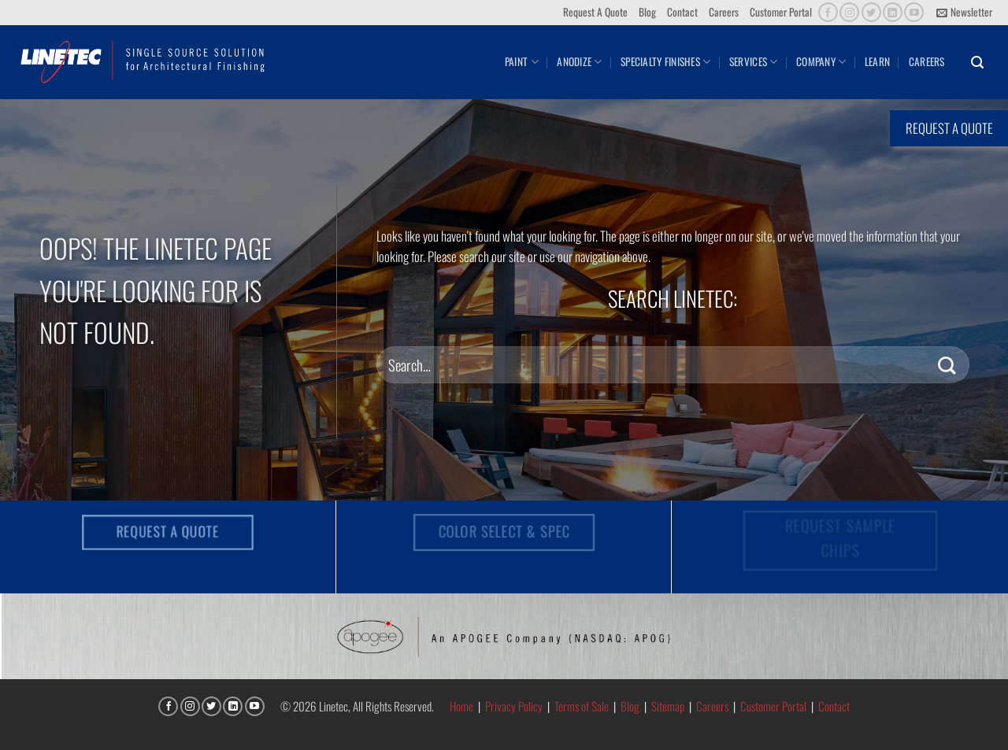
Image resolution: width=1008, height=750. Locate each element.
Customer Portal (781, 12)
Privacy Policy (514, 706)
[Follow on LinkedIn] (892, 12)
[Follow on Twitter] (871, 12)
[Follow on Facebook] (828, 12)
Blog (647, 12)
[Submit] (946, 364)
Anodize (579, 61)
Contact (682, 12)
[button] (964, 12)
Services (753, 61)
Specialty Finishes (665, 61)
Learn (877, 61)
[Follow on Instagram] (849, 12)
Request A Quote (595, 12)
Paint (522, 61)
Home (461, 706)
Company (821, 61)
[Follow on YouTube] (914, 12)
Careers (724, 12)
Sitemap (667, 706)
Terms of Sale (581, 706)
